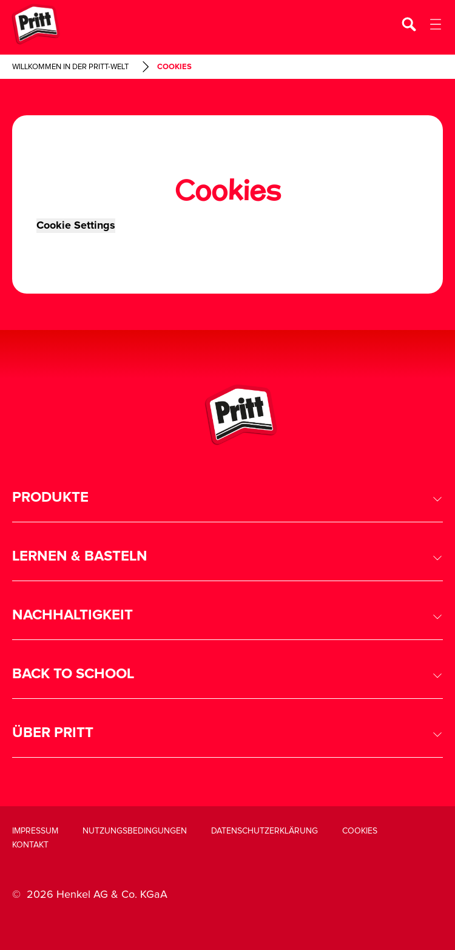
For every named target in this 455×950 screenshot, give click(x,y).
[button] (227, 498)
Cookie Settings (75, 225)
